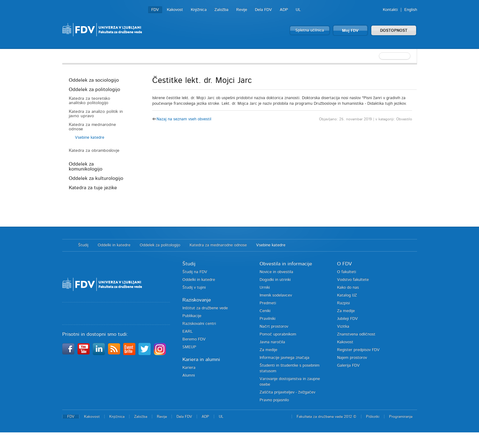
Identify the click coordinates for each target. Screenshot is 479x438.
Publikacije (191, 316)
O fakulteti (346, 272)
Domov (67, 245)
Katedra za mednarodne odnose (92, 127)
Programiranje (400, 416)
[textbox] (376, 56)
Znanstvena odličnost (356, 334)
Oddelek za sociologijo (94, 80)
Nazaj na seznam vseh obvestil (184, 119)
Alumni (188, 375)
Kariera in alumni (201, 359)
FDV (155, 10)
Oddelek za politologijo (94, 89)
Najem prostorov (352, 358)
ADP (284, 10)
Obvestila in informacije (286, 263)
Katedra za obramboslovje (94, 150)
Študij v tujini (194, 288)
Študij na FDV (194, 272)
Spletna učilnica (309, 30)
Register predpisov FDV (358, 350)
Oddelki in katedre (114, 245)
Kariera (188, 368)
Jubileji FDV (347, 319)
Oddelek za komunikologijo (85, 166)
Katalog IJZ (347, 295)
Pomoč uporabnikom (278, 334)
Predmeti (268, 303)
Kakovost (175, 10)
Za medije (268, 350)
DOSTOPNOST (393, 31)
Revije (241, 10)
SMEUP (189, 347)
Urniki (265, 288)
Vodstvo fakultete (353, 280)
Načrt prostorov (274, 327)
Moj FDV (350, 31)
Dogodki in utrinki (275, 280)
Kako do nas (348, 288)
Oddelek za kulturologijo (96, 178)
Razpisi (343, 303)
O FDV (344, 263)
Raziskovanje (196, 299)
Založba (221, 10)
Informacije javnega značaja (284, 358)
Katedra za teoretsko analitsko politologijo (89, 100)
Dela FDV (263, 10)
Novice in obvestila (276, 272)
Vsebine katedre (89, 138)
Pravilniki (267, 319)
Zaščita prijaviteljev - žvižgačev (287, 392)
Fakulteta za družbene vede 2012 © (326, 416)
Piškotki (372, 416)
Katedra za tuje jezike (93, 187)
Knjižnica (199, 10)
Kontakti (390, 10)
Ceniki (265, 311)
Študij (83, 245)
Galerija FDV (348, 365)
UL (298, 10)
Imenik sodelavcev (276, 295)
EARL (187, 332)
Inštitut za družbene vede (205, 308)
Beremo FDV (194, 339)
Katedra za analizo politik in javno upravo (96, 113)
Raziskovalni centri (199, 324)
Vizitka (343, 327)
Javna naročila (272, 342)
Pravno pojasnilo (274, 400)
